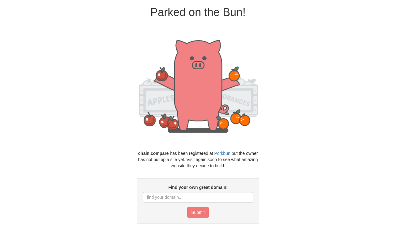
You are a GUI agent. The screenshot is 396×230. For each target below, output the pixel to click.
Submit (198, 212)
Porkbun (222, 153)
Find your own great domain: (198, 187)
